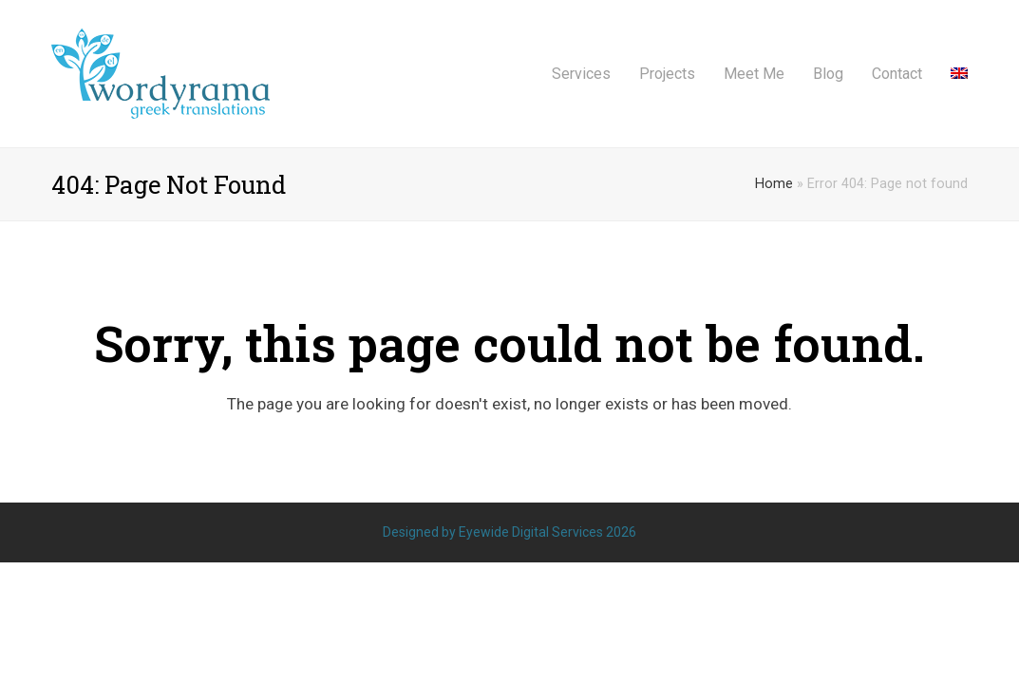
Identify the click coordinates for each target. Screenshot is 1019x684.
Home (774, 184)
